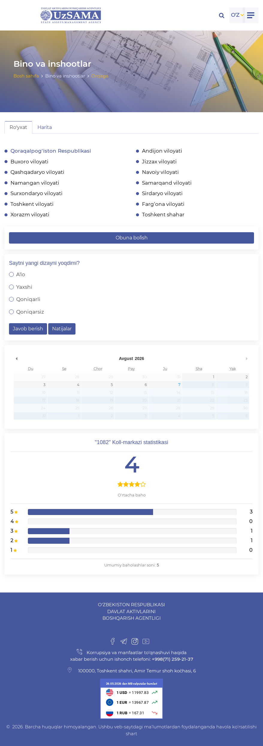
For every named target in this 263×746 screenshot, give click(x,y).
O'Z (235, 15)
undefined (16, 358)
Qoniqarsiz (30, 312)
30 (144, 377)
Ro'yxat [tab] (18, 127)
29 (111, 377)
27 (43, 377)
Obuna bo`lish (132, 238)
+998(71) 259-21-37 (172, 659)
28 (77, 377)
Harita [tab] (44, 127)
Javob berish (28, 329)
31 (178, 377)
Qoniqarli (28, 299)
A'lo (20, 274)
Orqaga (99, 76)
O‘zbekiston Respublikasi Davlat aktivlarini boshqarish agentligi (131, 611)
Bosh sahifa (26, 76)
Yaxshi (24, 287)
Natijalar (62, 329)
